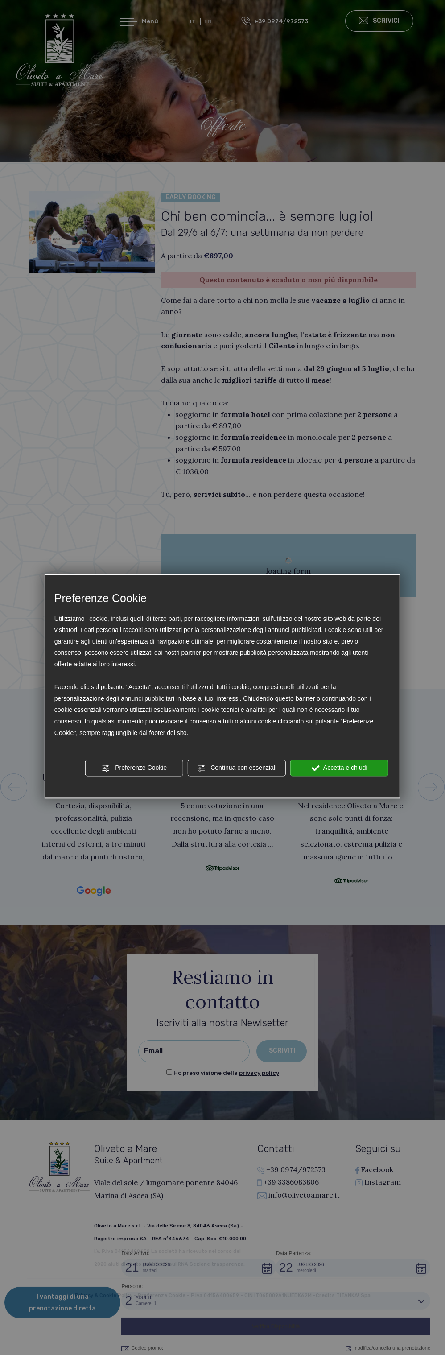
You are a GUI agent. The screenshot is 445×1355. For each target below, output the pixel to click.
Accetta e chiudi (339, 768)
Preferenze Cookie (134, 768)
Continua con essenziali (236, 768)
